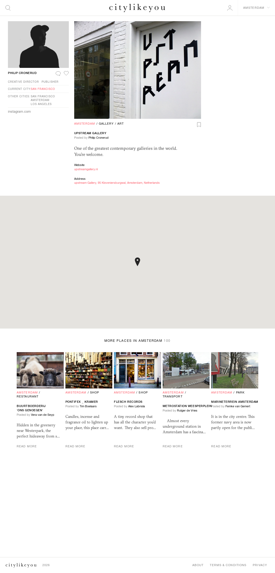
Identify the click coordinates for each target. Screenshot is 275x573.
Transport (173, 396)
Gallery (106, 123)
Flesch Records (128, 401)
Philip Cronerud (98, 137)
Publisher (50, 81)
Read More (27, 446)
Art (120, 123)
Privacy (260, 565)
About (198, 565)
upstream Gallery (90, 133)
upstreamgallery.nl (86, 169)
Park (240, 392)
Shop (94, 392)
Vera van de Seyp (42, 414)
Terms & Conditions (228, 565)
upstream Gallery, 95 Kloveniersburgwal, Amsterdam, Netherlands (117, 182)
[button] (137, 261)
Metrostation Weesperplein (188, 406)
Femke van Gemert (237, 406)
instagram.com (19, 111)
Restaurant (27, 396)
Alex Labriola (136, 406)
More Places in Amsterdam (137, 341)
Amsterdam (84, 123)
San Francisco (43, 88)
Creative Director (23, 81)
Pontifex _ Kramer (81, 401)
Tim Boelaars (88, 406)
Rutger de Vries (187, 410)
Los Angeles (41, 104)
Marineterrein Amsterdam (234, 401)
